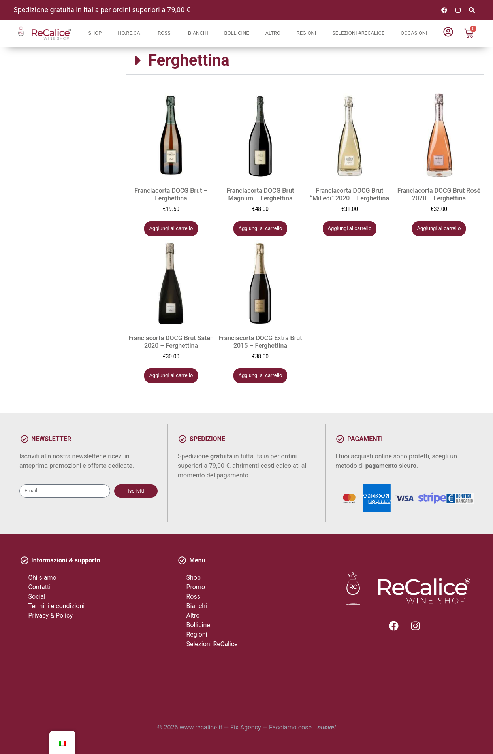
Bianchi (198, 33)
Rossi (165, 33)
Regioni (306, 33)
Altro (272, 33)
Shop (95, 33)
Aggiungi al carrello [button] (171, 228)
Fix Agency (245, 727)
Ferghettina (189, 60)
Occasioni (414, 33)
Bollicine (236, 33)
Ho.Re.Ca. (129, 33)
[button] (305, 61)
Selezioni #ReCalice (358, 33)
